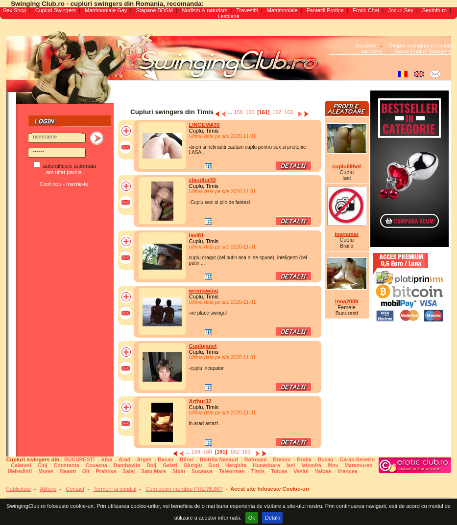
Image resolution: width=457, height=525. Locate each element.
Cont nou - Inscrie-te (64, 184)
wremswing (203, 291)
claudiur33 (202, 180)
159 (238, 112)
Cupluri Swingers (55, 10)
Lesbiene (228, 16)
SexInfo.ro (434, 10)
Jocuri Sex (400, 10)
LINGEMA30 (204, 125)
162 (276, 112)
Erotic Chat (366, 10)
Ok (251, 518)
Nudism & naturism (204, 10)
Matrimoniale (282, 10)
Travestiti (247, 10)
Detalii (272, 518)
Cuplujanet (203, 346)
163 (288, 112)
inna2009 (346, 301)
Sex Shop (14, 10)
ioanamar (347, 234)
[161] (263, 112)
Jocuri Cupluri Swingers (422, 51)
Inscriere (365, 45)
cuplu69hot (346, 166)
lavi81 (196, 235)
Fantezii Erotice (325, 10)
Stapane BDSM (154, 10)
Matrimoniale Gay (106, 10)
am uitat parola (64, 172)
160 (249, 112)
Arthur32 (200, 401)
